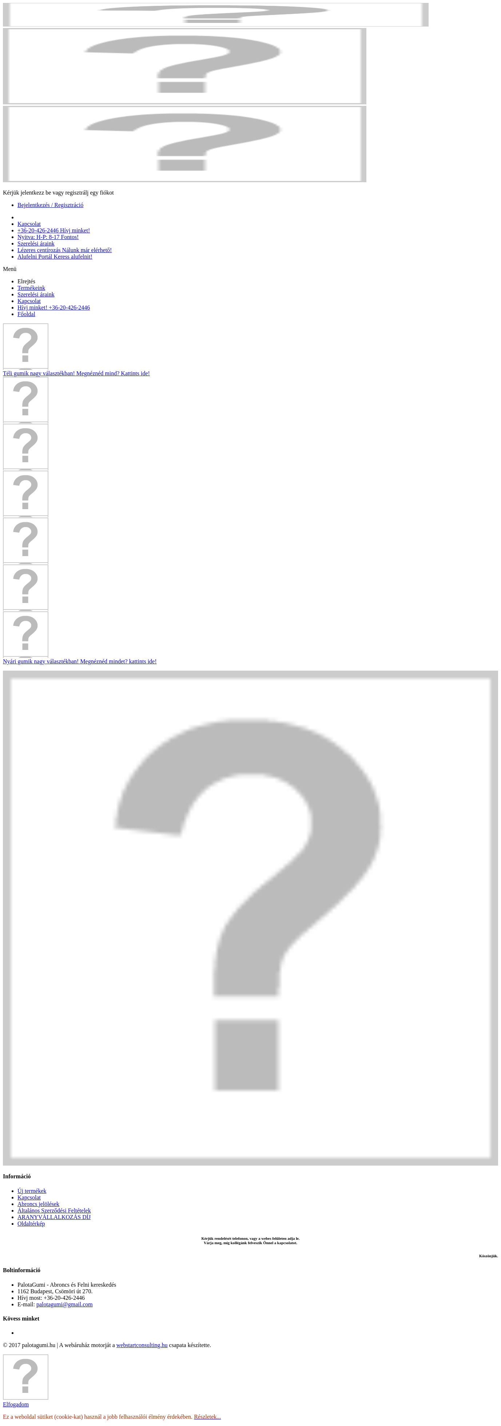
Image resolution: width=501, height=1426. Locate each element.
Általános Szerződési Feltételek (54, 1210)
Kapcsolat (29, 301)
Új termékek (32, 1191)
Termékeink (31, 288)
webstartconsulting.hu (142, 1345)
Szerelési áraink (36, 294)
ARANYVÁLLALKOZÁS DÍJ (54, 1217)
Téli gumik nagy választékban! (76, 373)
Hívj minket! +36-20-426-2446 (53, 307)
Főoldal (26, 314)
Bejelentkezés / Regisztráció (50, 205)
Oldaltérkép (31, 1224)
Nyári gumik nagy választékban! (80, 661)
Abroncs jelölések (38, 1204)
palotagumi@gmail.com (64, 1304)
